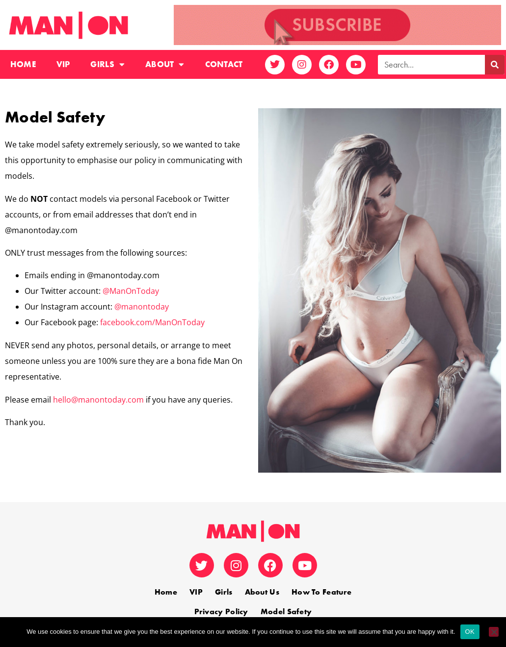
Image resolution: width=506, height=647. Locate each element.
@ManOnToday (131, 291)
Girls (107, 64)
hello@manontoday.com (98, 399)
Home (23, 64)
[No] (494, 632)
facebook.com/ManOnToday (152, 322)
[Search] (495, 64)
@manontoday (141, 306)
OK (470, 631)
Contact (224, 64)
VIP (63, 64)
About (165, 64)
